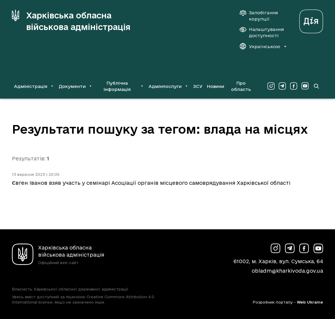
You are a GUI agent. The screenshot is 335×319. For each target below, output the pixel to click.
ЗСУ (197, 86)
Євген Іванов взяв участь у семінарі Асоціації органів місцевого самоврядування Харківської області (151, 183)
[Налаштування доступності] (261, 32)
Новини (215, 86)
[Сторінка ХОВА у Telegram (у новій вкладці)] (282, 86)
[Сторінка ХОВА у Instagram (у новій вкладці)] (271, 86)
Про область (241, 86)
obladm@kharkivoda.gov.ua (287, 271)
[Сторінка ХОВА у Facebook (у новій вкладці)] (293, 86)
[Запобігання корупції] (261, 16)
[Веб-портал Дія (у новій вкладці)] (311, 20)
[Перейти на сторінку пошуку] (316, 86)
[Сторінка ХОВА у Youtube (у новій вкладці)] (304, 86)
